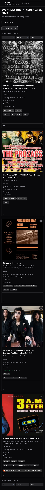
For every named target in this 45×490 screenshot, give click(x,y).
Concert (5, 94)
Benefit (6, 114)
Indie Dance (21, 465)
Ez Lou (13, 461)
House (13, 465)
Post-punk (22, 378)
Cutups (6, 461)
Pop (29, 465)
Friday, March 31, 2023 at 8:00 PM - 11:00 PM (19, 274)
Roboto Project (9, 100)
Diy (12, 114)
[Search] (31, 3)
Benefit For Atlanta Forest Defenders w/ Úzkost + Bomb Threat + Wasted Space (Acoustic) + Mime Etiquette (19, 88)
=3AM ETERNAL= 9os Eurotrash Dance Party (21, 438)
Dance (5, 465)
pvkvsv (16, 286)
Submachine (21, 198)
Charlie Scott (7, 286)
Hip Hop (13, 289)
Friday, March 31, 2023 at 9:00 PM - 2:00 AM (18, 449)
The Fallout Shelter (11, 189)
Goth (14, 378)
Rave (35, 465)
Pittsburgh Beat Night (12, 263)
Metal (18, 114)
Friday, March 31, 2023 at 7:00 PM (15, 98)
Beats (5, 289)
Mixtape (7, 452)
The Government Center (12, 277)
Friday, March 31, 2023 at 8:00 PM (15, 362)
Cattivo (7, 365)
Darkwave (6, 378)
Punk (25, 114)
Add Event (8, 22)
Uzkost (17, 110)
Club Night (6, 446)
